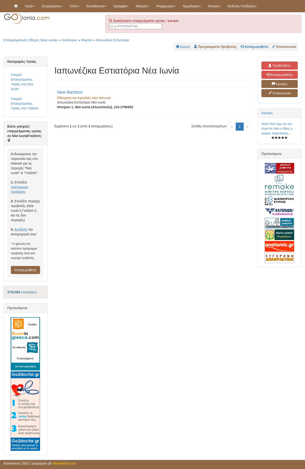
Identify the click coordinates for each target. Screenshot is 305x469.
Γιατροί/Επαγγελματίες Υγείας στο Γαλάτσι (24, 103)
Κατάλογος (70, 40)
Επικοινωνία (279, 93)
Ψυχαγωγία (165, 6)
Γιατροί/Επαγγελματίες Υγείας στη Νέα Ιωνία (22, 82)
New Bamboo (70, 92)
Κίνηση (214, 6)
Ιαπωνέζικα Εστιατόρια (112, 40)
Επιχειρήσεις (52, 6)
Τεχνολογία (191, 6)
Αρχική (183, 47)
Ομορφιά (121, 6)
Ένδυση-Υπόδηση (241, 6)
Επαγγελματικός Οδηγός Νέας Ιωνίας (31, 40)
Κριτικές (280, 84)
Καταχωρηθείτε (25, 270)
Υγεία (30, 6)
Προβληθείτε (279, 65)
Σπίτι (74, 6)
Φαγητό (142, 6)
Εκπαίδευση (96, 6)
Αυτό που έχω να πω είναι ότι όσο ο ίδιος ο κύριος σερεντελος (277, 128)
